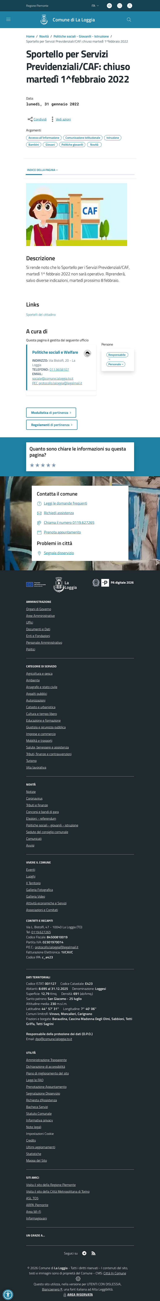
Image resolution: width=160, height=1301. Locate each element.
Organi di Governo (38, 608)
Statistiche (33, 1153)
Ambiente (33, 680)
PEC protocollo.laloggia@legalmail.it (57, 383)
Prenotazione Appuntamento (46, 1086)
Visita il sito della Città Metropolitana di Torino (58, 1191)
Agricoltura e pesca (39, 673)
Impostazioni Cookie (40, 1133)
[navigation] (8, 19)
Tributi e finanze (37, 805)
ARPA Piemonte (37, 1204)
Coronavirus (34, 798)
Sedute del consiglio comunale (47, 831)
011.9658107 (59, 369)
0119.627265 (41, 932)
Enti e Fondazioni (38, 635)
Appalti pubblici (36, 693)
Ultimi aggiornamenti (40, 1147)
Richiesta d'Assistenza (41, 1100)
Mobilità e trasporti (39, 740)
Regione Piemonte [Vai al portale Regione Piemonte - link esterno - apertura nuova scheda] (37, 5)
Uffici (29, 622)
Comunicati (34, 838)
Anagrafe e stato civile (41, 686)
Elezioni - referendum (41, 818)
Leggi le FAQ (35, 1079)
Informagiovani (36, 1218)
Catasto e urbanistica (40, 706)
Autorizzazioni (35, 700)
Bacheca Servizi (37, 1106)
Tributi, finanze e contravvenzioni (49, 753)
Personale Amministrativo (44, 642)
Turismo (31, 760)
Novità (44, 36)
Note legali (33, 1126)
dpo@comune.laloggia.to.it (53, 1038)
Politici (30, 649)
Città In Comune (115, 1273)
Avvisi (30, 845)
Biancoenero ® (52, 1289)
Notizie (31, 791)
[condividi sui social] (36, 119)
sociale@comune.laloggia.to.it (52, 378)
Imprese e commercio (41, 733)
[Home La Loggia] (65, 19)
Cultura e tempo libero (41, 713)
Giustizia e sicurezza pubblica (46, 727)
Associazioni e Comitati (42, 909)
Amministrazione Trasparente (46, 1059)
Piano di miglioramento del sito (47, 1073)
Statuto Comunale (39, 1113)
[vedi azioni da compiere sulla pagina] (60, 119)
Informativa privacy (39, 1120)
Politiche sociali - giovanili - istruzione (52, 825)
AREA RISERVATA (77, 1294)
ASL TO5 (32, 1198)
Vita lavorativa (36, 767)
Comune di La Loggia (74, 19)
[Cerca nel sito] (129, 20)
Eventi (30, 869)
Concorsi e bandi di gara (42, 811)
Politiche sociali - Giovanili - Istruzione (81, 36)
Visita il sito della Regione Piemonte (51, 1184)
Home (30, 36)
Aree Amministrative (40, 615)
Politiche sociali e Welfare (55, 352)
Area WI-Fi (33, 1211)
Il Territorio (33, 882)
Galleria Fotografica (39, 889)
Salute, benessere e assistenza (47, 747)
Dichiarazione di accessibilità (45, 1066)
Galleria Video (35, 896)
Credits (31, 1140)
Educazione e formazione (43, 720)
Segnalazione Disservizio (43, 1093)
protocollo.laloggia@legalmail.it (56, 947)
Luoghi (30, 876)
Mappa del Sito (36, 1160)
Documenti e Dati (38, 629)
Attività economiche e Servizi (46, 903)
